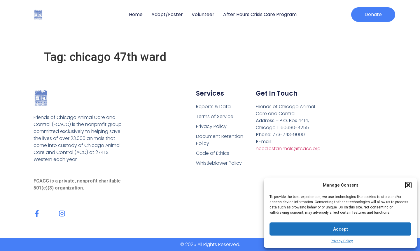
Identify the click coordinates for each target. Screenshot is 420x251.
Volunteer (203, 14)
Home (136, 14)
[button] (408, 185)
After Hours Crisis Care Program (260, 14)
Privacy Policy (342, 241)
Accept (340, 229)
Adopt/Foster (167, 14)
